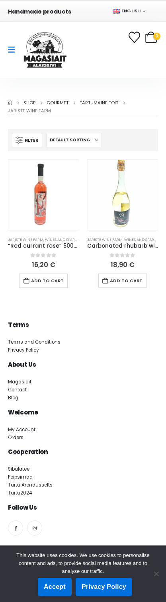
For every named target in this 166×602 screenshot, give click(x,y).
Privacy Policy (23, 350)
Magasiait (19, 382)
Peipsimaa (20, 477)
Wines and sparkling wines (71, 239)
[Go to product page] (43, 195)
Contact (17, 390)
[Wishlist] (135, 37)
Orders (15, 437)
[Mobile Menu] (14, 50)
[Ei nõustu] (156, 574)
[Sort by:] (74, 140)
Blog (13, 398)
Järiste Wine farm (25, 239)
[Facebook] (15, 528)
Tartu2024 (20, 493)
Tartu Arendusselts (30, 485)
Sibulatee (18, 469)
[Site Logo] (45, 49)
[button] (27, 140)
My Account (21, 429)
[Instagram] (34, 528)
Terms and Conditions (34, 342)
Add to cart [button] (47, 281)
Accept (55, 586)
